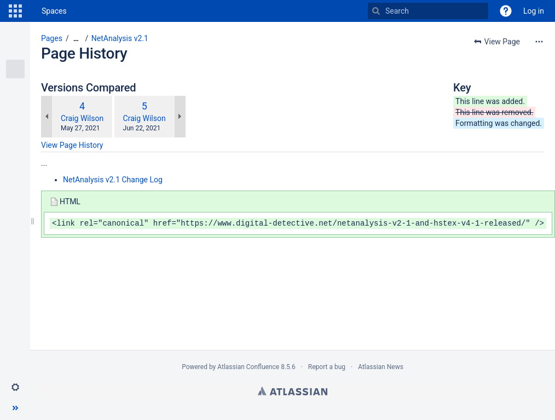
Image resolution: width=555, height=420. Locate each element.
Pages (51, 38)
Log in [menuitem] (533, 11)
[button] (15, 11)
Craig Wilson (82, 118)
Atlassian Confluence (248, 367)
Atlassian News (380, 367)
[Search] (376, 11)
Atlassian (292, 391)
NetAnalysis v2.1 (119, 38)
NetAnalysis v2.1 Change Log (113, 179)
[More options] (539, 41)
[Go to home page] (30, 11)
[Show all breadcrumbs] (76, 38)
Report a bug (326, 367)
